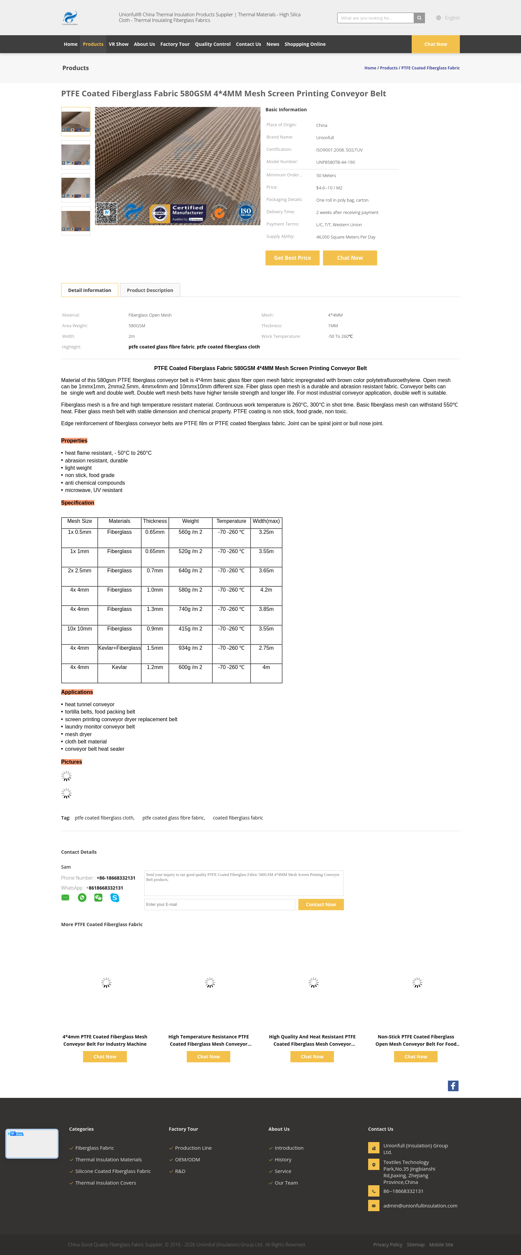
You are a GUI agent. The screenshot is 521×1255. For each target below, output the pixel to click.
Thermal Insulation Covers (102, 1182)
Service (279, 1171)
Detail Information (89, 290)
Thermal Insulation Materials (105, 1159)
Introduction (286, 1147)
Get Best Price (292, 257)
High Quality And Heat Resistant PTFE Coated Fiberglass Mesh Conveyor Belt (312, 1043)
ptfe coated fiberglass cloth (104, 818)
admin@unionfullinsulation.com (404, 1205)
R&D (177, 1171)
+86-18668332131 (116, 878)
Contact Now (321, 904)
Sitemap (416, 1244)
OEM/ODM (184, 1159)
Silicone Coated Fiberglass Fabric (110, 1171)
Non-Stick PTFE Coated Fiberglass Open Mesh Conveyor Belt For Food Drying (416, 1043)
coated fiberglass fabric (238, 818)
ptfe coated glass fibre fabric (173, 818)
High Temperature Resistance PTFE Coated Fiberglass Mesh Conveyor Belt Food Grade (208, 1043)
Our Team (283, 1182)
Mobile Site (441, 1244)
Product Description (150, 290)
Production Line (190, 1147)
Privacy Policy (387, 1244)
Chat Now (435, 44)
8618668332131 (106, 888)
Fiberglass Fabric (91, 1147)
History (279, 1159)
